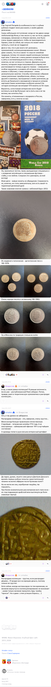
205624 (48, 408)
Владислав (9, 386)
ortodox (8, 22)
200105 (48, 18)
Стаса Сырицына (13, 653)
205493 (48, 382)
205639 (48, 571)
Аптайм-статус (7, 650)
